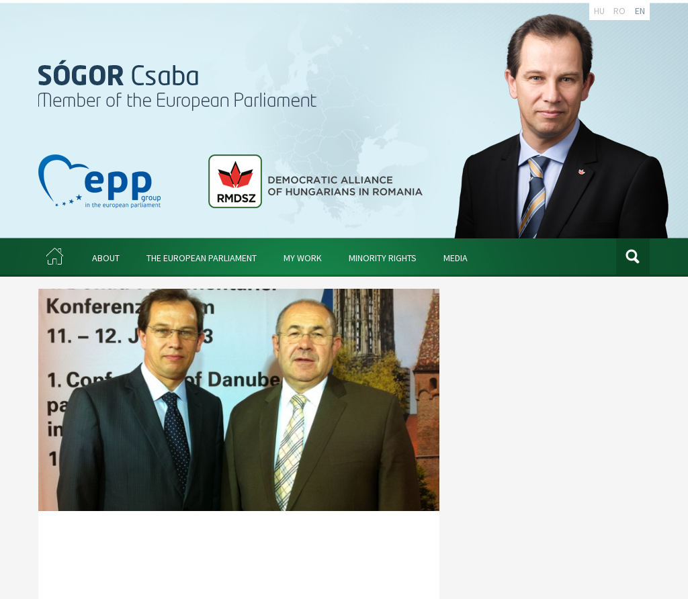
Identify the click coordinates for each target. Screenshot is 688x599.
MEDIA (455, 258)
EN (640, 11)
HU (599, 11)
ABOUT (106, 258)
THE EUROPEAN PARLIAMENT (201, 258)
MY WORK (303, 258)
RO (619, 11)
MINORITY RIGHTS (383, 258)
